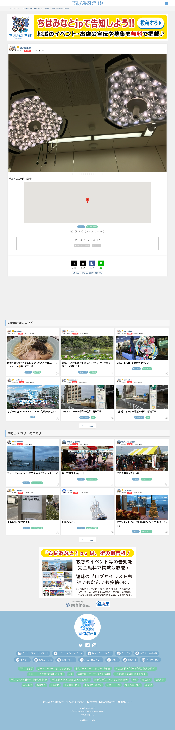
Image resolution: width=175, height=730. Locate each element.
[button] (72, 174)
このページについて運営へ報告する (87, 273)
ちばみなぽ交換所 (75, 702)
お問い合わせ (125, 702)
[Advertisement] (87, 298)
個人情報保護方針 (107, 702)
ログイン (96, 245)
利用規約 (92, 702)
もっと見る (87, 426)
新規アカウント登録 (82, 245)
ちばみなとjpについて (53, 702)
